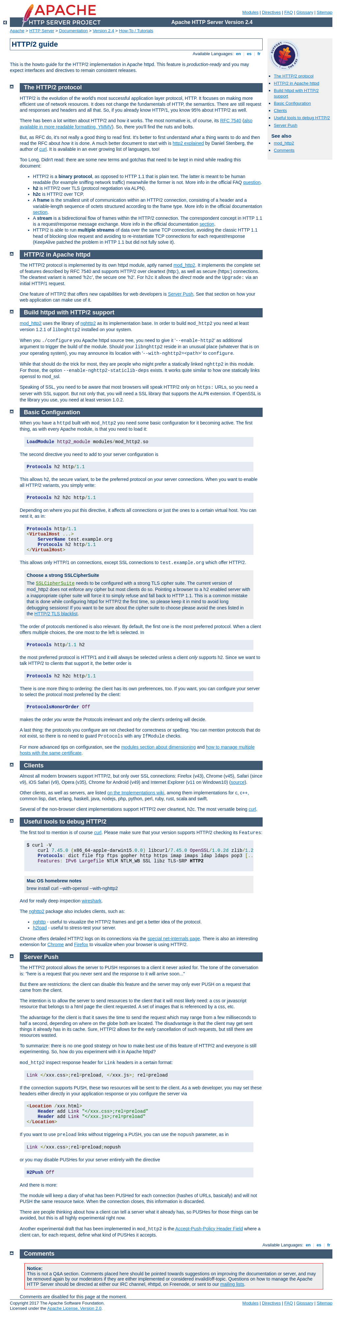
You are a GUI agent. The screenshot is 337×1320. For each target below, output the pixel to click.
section (40, 212)
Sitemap (324, 12)
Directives (271, 12)
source (238, 782)
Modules (250, 12)
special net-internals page (173, 938)
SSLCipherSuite (55, 583)
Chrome (55, 944)
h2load (40, 927)
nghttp (39, 921)
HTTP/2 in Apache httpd (296, 83)
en (238, 53)
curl (43, 149)
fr (259, 53)
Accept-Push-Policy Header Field (209, 1228)
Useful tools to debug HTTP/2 (302, 117)
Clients (280, 110)
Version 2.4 (103, 30)
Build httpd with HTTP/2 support (69, 312)
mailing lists (232, 1284)
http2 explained (188, 143)
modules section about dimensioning (158, 747)
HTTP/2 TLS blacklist (55, 613)
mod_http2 (284, 143)
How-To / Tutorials (136, 30)
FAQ (288, 12)
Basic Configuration (292, 103)
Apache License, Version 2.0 (74, 1308)
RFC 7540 (230, 120)
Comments (284, 150)
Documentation (73, 30)
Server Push (286, 125)
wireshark (91, 900)
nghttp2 (88, 323)
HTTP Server (41, 30)
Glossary (304, 12)
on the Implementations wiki (135, 792)
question (252, 182)
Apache (17, 30)
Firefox (81, 944)
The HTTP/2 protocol (294, 76)
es (249, 53)
